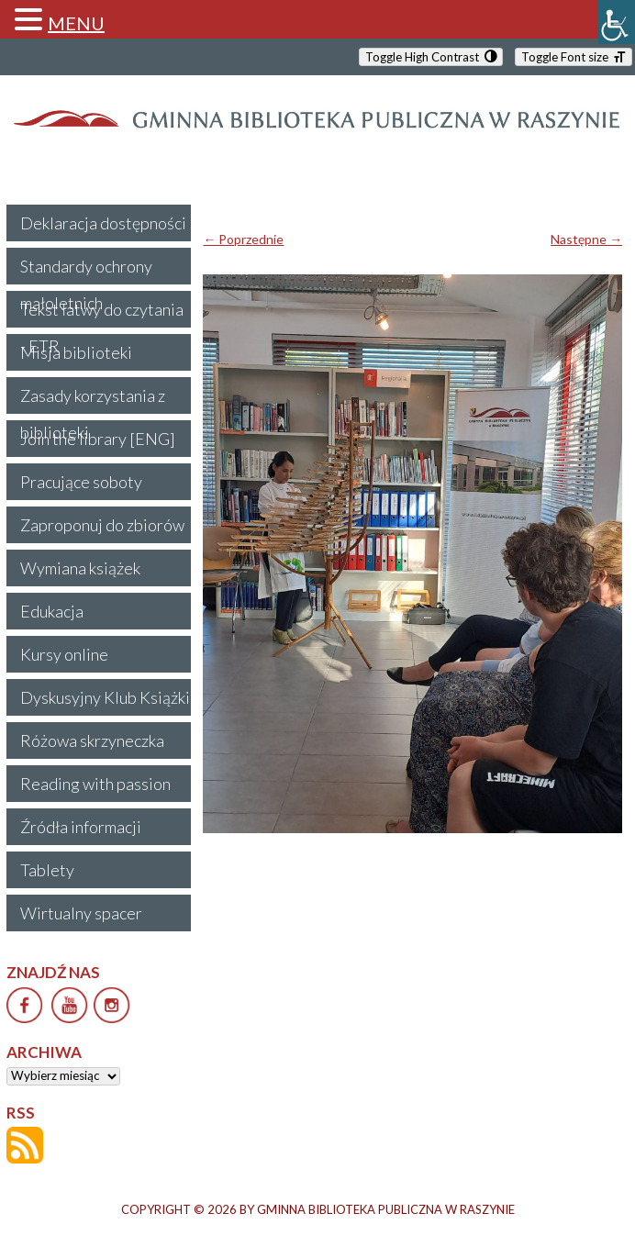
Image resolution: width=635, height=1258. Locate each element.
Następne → (586, 239)
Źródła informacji (80, 827)
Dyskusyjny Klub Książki (105, 697)
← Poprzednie (243, 239)
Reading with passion (95, 784)
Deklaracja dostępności (103, 223)
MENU (76, 23)
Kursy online (64, 654)
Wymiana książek (80, 568)
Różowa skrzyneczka (92, 740)
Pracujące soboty (81, 482)
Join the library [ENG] (97, 439)
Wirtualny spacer (81, 913)
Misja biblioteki (76, 352)
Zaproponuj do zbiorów (102, 525)
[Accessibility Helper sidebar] (616, 22)
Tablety (47, 870)
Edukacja (52, 611)
